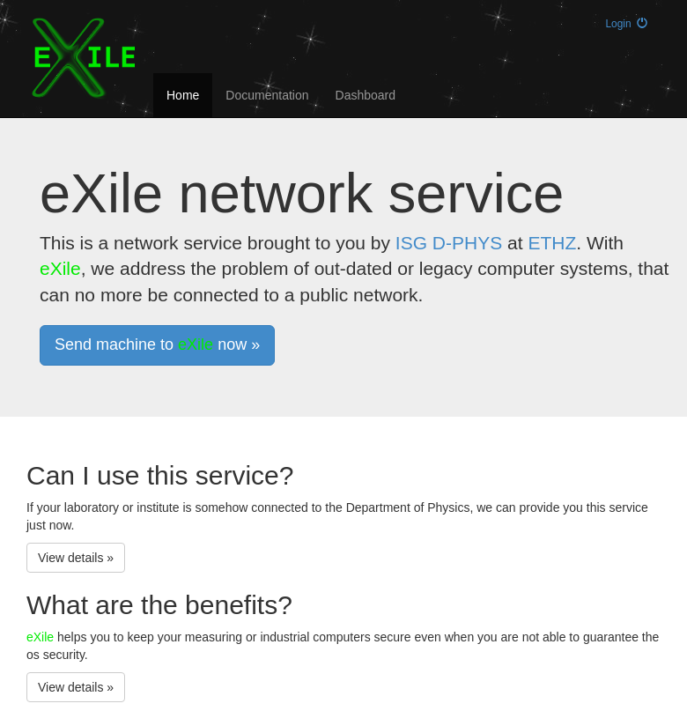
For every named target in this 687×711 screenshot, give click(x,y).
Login (626, 24)
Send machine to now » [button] (157, 344)
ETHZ (552, 243)
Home (182, 95)
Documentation (266, 95)
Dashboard (366, 95)
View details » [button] (76, 558)
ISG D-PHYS (448, 243)
